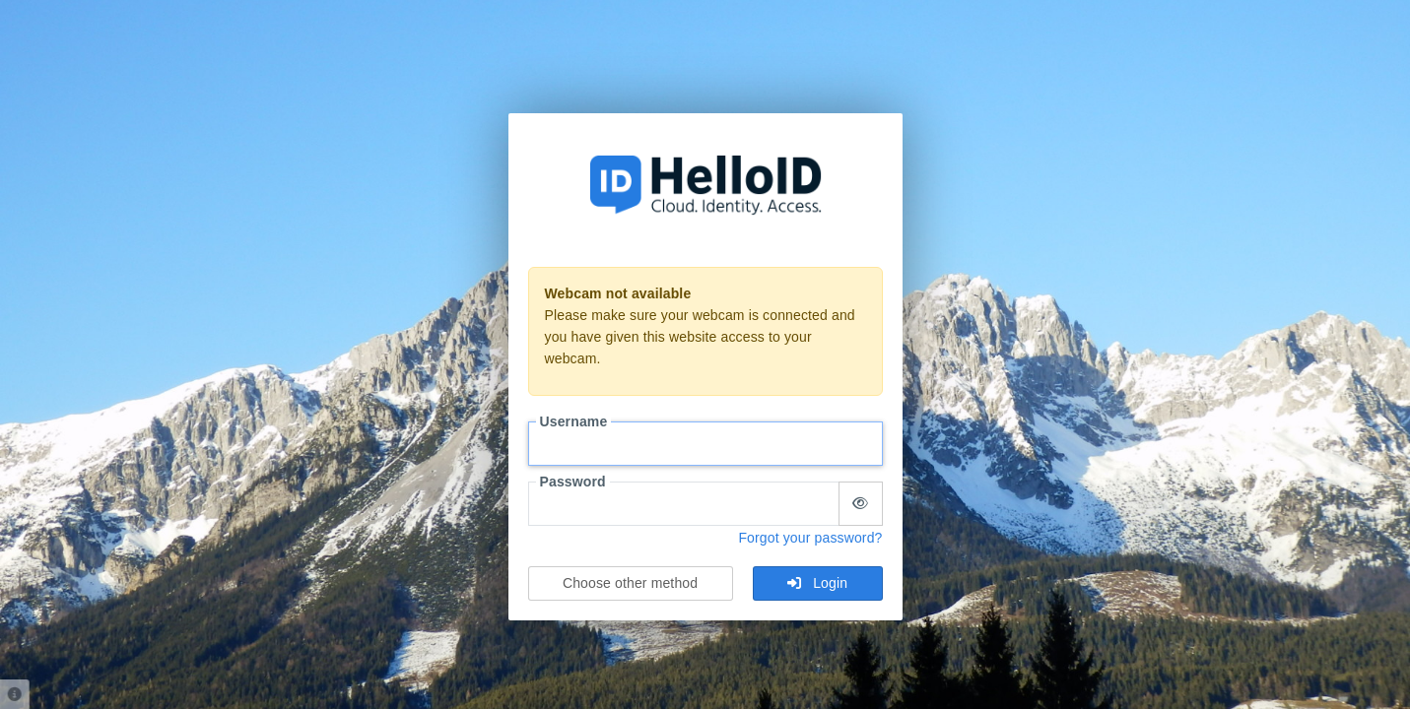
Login (817, 583)
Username (574, 421)
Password (573, 481)
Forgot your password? (810, 538)
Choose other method (630, 583)
